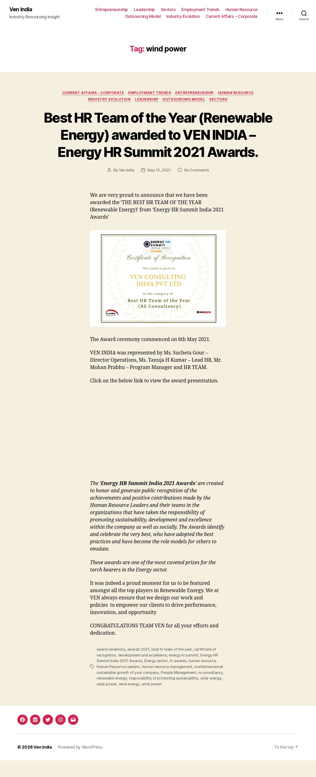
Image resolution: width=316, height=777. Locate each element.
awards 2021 (139, 667)
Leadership (144, 9)
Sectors (168, 9)
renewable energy (112, 695)
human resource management (168, 684)
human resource (203, 678)
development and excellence (143, 672)
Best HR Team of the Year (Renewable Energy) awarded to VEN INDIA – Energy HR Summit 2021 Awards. (158, 144)
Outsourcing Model (143, 16)
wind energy (129, 701)
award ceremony (111, 667)
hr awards (178, 678)
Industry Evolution (183, 16)
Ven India (21, 9)
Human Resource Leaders (119, 684)
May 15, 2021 (159, 188)
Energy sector (156, 678)
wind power (152, 701)
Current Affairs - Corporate (92, 93)
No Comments (196, 188)
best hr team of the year (172, 667)
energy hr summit (186, 672)
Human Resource (242, 9)
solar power (107, 701)
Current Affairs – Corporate (232, 16)
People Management (179, 689)
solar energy (211, 695)
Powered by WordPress (80, 763)
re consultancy (211, 689)
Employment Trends (200, 9)
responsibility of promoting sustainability (164, 695)
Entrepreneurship (111, 9)
